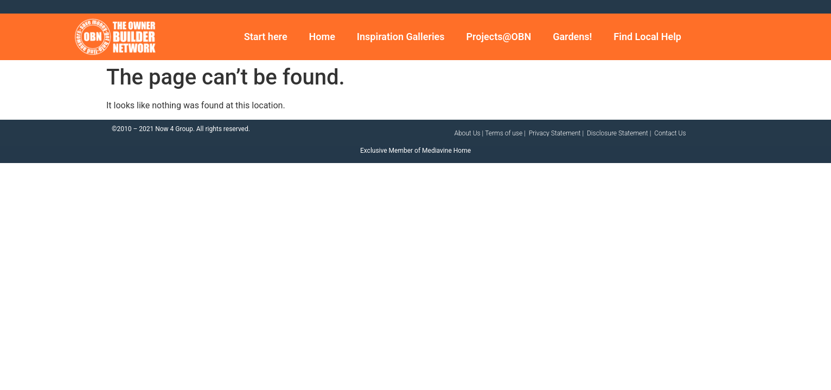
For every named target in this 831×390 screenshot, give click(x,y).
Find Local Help (647, 36)
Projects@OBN (499, 36)
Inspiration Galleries (401, 36)
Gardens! (572, 36)
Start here (265, 36)
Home (322, 36)
